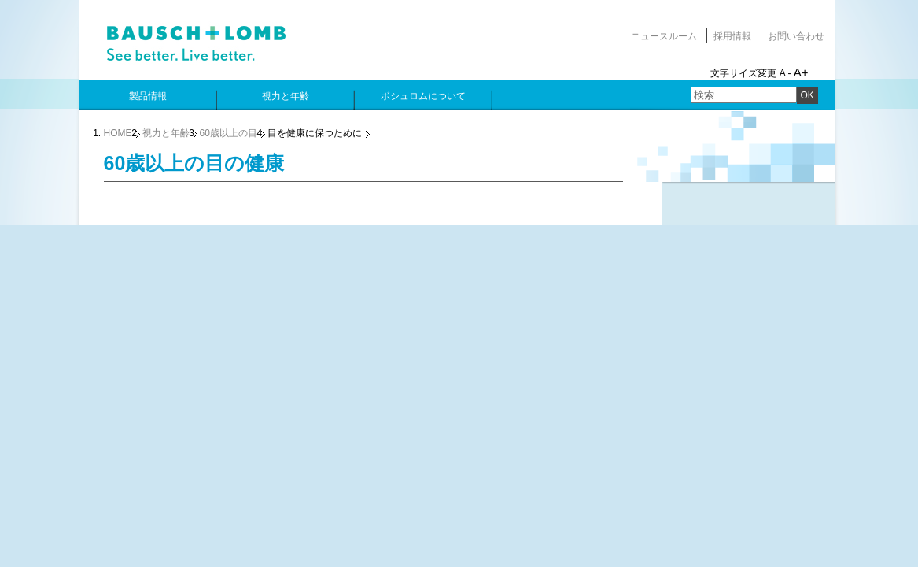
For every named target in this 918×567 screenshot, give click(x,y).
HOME (118, 133)
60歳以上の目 (228, 133)
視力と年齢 (166, 133)
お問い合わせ (796, 36)
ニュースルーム (664, 36)
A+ (801, 72)
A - (785, 73)
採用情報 (732, 36)
